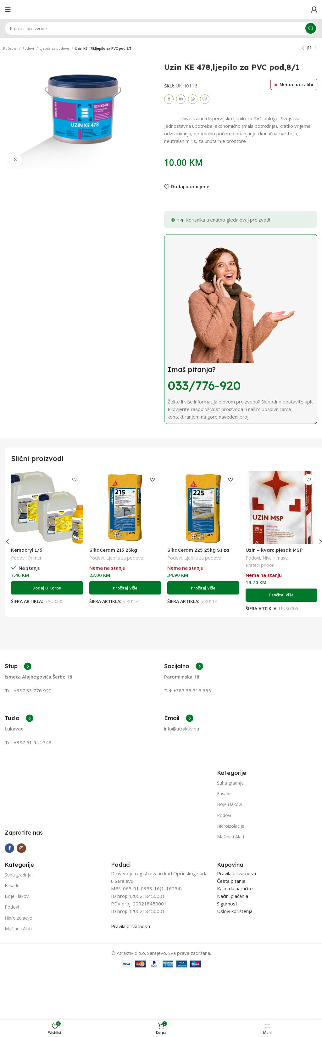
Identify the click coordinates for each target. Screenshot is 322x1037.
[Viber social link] (204, 99)
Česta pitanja (231, 928)
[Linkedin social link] (181, 99)
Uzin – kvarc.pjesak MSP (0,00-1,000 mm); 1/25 (274, 553)
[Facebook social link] (169, 99)
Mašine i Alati (230, 837)
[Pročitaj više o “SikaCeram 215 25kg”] (125, 588)
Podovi (28, 48)
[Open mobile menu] (8, 9)
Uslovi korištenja (235, 958)
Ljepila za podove (55, 48)
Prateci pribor (260, 565)
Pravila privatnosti (130, 973)
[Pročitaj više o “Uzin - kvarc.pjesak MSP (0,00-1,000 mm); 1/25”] (282, 595)
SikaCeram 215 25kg (113, 550)
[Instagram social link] (21, 895)
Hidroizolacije (230, 826)
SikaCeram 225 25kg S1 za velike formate (198, 553)
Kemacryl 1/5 (26, 550)
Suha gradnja (230, 783)
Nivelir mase (275, 558)
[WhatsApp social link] (192, 99)
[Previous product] (303, 48)
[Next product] (316, 48)
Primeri (35, 558)
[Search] (161, 28)
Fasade (224, 794)
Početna (10, 48)
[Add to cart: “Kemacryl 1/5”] (47, 588)
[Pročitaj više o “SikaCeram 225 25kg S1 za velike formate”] (203, 588)
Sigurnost (227, 951)
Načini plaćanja (232, 943)
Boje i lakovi (229, 804)
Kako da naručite (235, 936)
